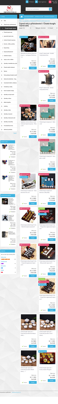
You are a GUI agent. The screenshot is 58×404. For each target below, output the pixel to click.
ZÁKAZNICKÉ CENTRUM (49, 16)
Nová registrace (42, 2)
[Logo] (10, 9)
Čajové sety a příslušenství (29, 21)
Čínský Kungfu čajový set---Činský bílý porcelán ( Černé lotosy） (46, 333)
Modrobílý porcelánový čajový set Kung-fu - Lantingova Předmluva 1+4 (11, 201)
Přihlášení (31, 2)
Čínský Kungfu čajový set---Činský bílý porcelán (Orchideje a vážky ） (28, 333)
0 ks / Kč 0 (54, 1)
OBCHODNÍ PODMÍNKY (29, 16)
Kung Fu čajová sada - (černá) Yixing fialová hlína (46, 88)
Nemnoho (3, 266)
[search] (50, 9)
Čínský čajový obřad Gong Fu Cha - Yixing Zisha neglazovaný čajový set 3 (47, 297)
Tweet (14, 133)
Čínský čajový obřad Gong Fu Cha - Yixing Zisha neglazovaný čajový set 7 (47, 226)
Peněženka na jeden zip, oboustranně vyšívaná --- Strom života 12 (11, 178)
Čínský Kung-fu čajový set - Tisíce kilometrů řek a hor (29, 191)
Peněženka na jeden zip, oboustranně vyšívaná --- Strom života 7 (11, 147)
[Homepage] (21, 17)
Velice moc (3, 257)
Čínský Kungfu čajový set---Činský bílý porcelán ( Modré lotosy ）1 (27, 369)
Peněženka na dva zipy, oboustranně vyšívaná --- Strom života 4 (11, 162)
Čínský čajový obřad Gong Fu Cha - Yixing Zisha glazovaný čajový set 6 (28, 263)
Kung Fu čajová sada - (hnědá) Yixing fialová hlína (46, 54)
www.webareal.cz (16, 392)
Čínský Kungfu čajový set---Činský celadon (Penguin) (46, 368)
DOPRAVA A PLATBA (39, 16)
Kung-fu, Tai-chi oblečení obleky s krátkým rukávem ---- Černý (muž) (11, 218)
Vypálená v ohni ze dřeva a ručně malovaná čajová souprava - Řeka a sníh (29, 124)
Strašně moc (4, 261)
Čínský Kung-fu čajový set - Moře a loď (47, 123)
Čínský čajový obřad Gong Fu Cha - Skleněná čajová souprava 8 (28, 226)
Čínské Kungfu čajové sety (43, 21)
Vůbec (2, 270)
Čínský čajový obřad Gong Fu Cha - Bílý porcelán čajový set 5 (47, 262)
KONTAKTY (23, 20)
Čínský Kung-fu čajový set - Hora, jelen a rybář (47, 157)
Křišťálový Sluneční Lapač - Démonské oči (11, 233)
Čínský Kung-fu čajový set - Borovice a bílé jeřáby (45, 191)
